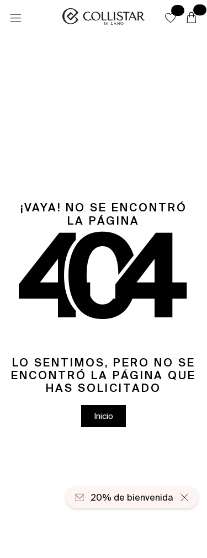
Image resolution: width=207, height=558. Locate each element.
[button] (171, 18)
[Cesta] (192, 18)
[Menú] (15, 18)
